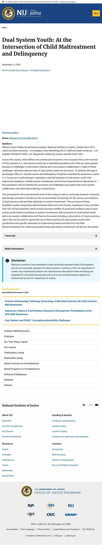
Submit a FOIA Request (63, 460)
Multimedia (7, 470)
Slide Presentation (14, 248)
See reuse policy (10, 132)
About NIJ (6, 421)
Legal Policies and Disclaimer (66, 529)
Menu (96, 13)
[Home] (29, 13)
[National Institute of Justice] (71, 504)
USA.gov (58, 536)
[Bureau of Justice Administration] (31, 504)
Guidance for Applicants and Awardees (70, 436)
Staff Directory (59, 454)
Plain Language (27, 529)
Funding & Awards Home (63, 421)
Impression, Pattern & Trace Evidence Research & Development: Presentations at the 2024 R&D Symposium (48, 312)
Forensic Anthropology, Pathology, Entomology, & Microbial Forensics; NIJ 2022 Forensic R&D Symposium (51, 303)
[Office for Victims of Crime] (51, 514)
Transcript (10, 235)
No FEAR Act (89, 529)
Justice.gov (70, 536)
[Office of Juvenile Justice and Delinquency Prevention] (31, 515)
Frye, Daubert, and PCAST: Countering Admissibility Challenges (37, 320)
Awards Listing (59, 426)
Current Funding (59, 431)
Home (4, 27)
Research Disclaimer (11, 436)
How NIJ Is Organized (12, 426)
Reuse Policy (8, 475)
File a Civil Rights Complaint (65, 465)
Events (5, 449)
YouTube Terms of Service (19, 70)
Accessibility (12, 529)
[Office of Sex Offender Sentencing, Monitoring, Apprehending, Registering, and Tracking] (71, 514)
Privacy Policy (44, 529)
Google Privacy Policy (42, 70)
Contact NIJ (57, 449)
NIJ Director (7, 431)
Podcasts (6, 454)
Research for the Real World (23, 138)
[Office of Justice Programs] (8, 13)
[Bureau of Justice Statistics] (51, 507)
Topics (5, 465)
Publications (8, 460)
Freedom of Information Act (39, 536)
